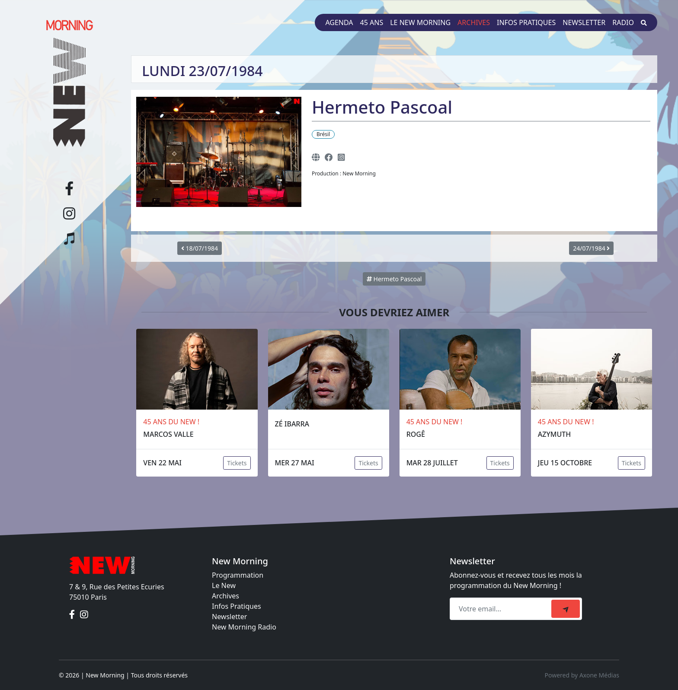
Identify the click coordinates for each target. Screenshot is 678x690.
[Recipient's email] (502, 609)
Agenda (339, 22)
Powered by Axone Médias (582, 675)
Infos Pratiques (236, 606)
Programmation (237, 575)
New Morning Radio (244, 627)
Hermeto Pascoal (394, 279)
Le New (224, 585)
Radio (623, 22)
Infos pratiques (526, 22)
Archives (473, 22)
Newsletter (584, 22)
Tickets (236, 463)
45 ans (372, 22)
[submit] (565, 609)
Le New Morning (420, 22)
